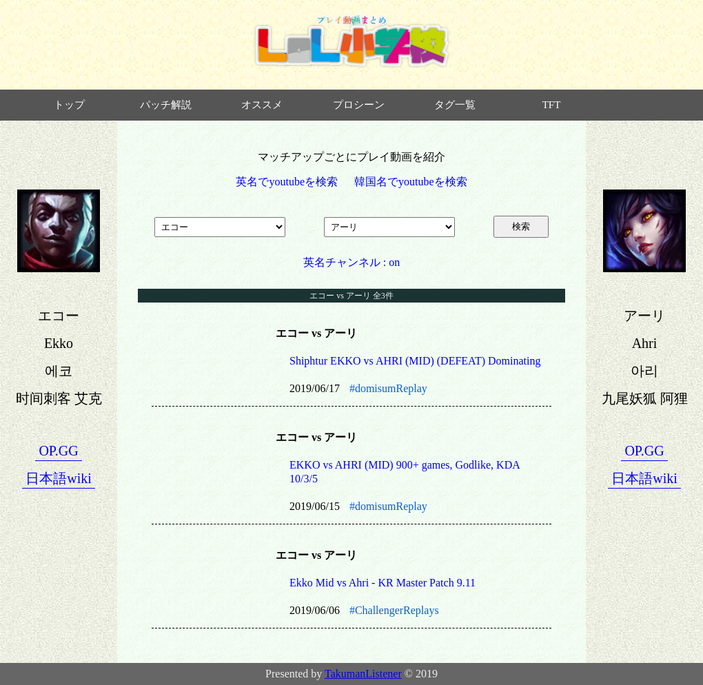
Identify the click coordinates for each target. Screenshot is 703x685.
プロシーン (359, 104)
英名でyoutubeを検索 (287, 181)
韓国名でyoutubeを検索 (410, 181)
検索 (521, 226)
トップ (69, 104)
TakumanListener (363, 673)
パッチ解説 (166, 104)
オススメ (262, 104)
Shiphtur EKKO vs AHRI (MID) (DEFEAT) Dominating (414, 361)
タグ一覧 (455, 104)
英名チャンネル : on (351, 262)
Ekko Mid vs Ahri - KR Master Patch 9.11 (382, 583)
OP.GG (58, 450)
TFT (551, 104)
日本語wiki (59, 478)
